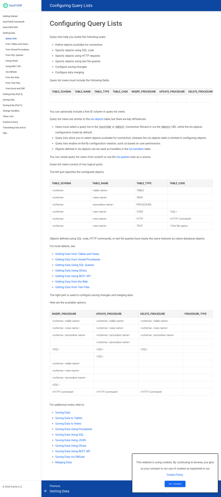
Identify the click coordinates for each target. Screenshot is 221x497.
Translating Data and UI (14, 127)
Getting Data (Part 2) (13, 94)
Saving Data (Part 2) (12, 105)
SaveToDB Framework (14, 21)
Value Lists (8, 116)
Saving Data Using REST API (72, 451)
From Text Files (13, 83)
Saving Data (9, 99)
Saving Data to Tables (68, 418)
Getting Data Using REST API (72, 276)
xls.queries (123, 157)
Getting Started (10, 16)
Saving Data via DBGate (70, 456)
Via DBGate (11, 72)
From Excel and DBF (15, 88)
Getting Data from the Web (71, 281)
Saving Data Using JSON (70, 440)
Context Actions (10, 122)
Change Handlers (11, 110)
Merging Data (63, 462)
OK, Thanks (175, 484)
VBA (5, 133)
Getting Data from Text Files (72, 287)
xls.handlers (136, 149)
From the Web (12, 77)
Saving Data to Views (68, 423)
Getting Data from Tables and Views (77, 254)
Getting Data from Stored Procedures (77, 259)
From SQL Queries (14, 55)
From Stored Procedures (17, 49)
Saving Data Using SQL (69, 434)
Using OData (12, 60)
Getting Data (9, 33)
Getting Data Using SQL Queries (74, 265)
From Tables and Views (17, 44)
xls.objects (96, 119)
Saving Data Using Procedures (73, 429)
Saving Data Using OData (70, 445)
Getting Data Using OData (71, 270)
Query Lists (11, 38)
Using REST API (13, 66)
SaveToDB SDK (10, 27)
